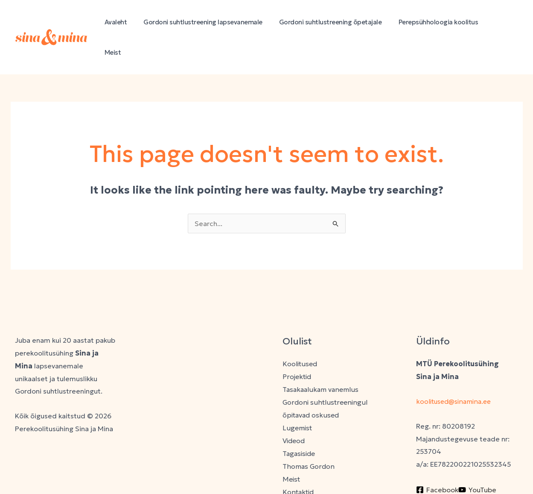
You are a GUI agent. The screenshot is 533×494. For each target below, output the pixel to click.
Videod (294, 410)
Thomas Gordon (309, 435)
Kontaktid (299, 460)
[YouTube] (477, 459)
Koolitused (300, 333)
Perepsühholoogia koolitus (443, 22)
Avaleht (132, 22)
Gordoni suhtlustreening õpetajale (339, 22)
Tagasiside (300, 422)
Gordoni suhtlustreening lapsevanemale (215, 22)
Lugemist (298, 397)
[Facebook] (437, 459)
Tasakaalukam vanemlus (321, 359)
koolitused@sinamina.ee (456, 371)
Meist (503, 22)
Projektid (297, 346)
